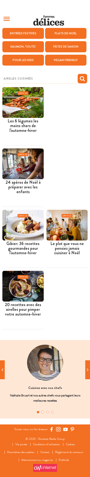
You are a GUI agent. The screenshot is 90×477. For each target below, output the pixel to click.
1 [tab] (38, 412)
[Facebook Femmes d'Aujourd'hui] (51, 429)
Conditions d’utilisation (46, 444)
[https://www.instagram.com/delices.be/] (58, 429)
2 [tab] (43, 412)
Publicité (64, 460)
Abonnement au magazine (37, 460)
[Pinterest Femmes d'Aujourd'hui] (72, 429)
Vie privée (21, 444)
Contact (44, 452)
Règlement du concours (69, 452)
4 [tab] (52, 412)
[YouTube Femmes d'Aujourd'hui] (65, 429)
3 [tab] (47, 412)
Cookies (70, 444)
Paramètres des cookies (20, 452)
